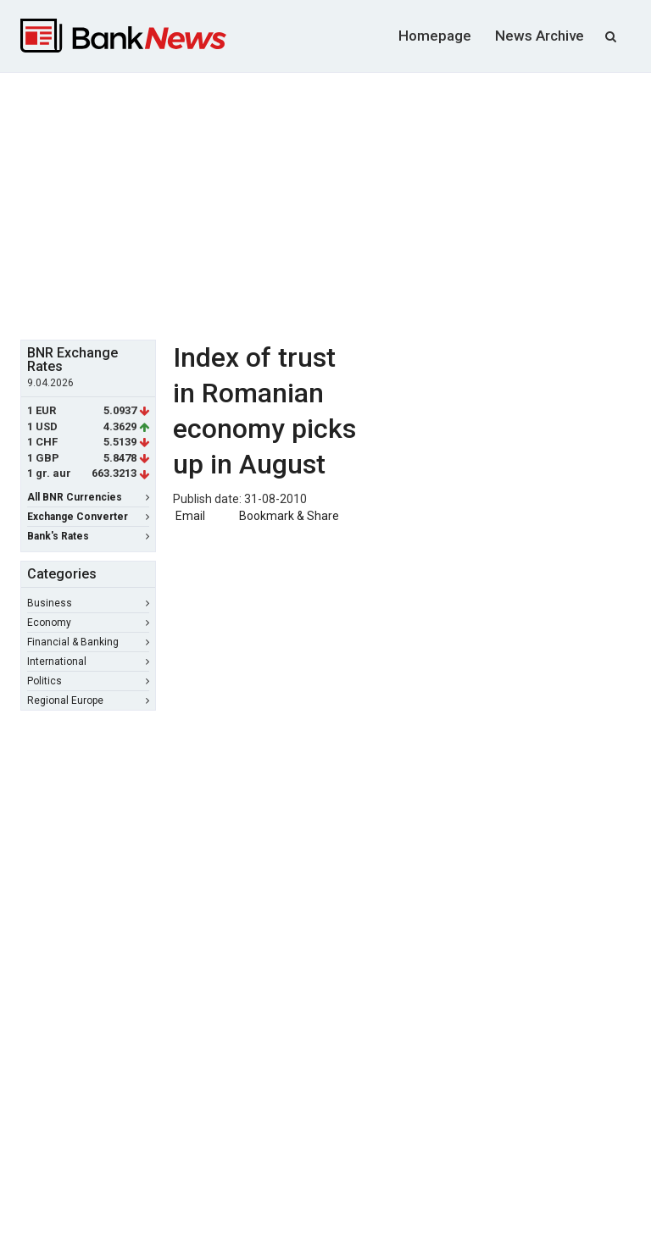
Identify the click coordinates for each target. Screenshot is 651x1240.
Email (189, 516)
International (88, 661)
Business (88, 603)
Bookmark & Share (289, 516)
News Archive (539, 35)
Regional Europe (88, 700)
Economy (88, 622)
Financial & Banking (88, 642)
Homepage (434, 35)
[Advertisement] (335, 204)
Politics (88, 681)
